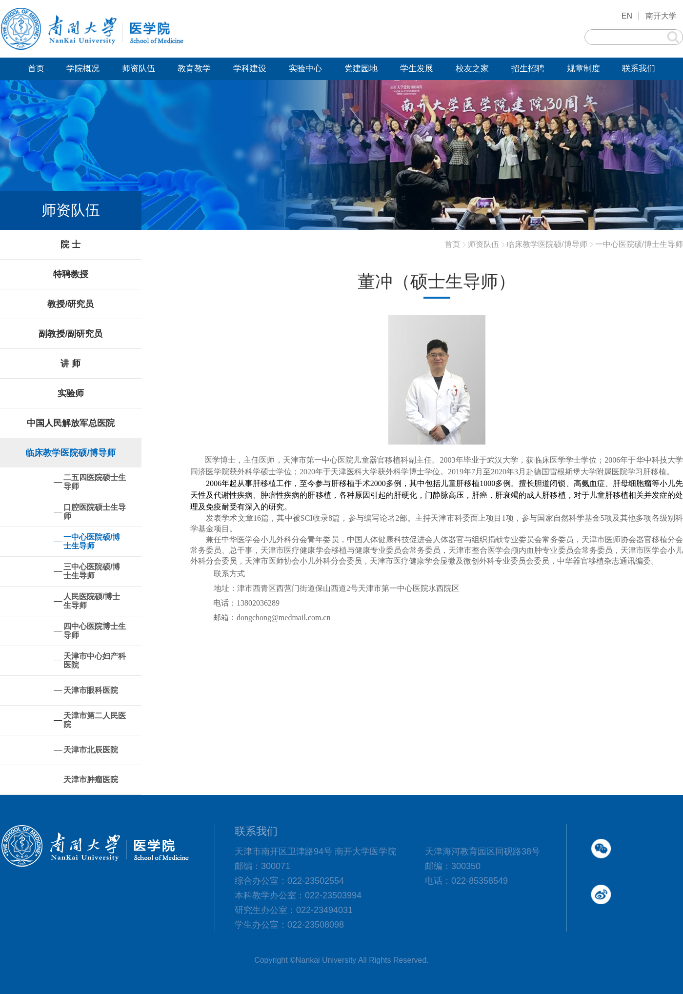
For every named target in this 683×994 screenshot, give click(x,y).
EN (627, 16)
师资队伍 (483, 244)
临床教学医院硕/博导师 (547, 244)
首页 (452, 244)
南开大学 (661, 16)
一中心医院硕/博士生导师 (639, 244)
